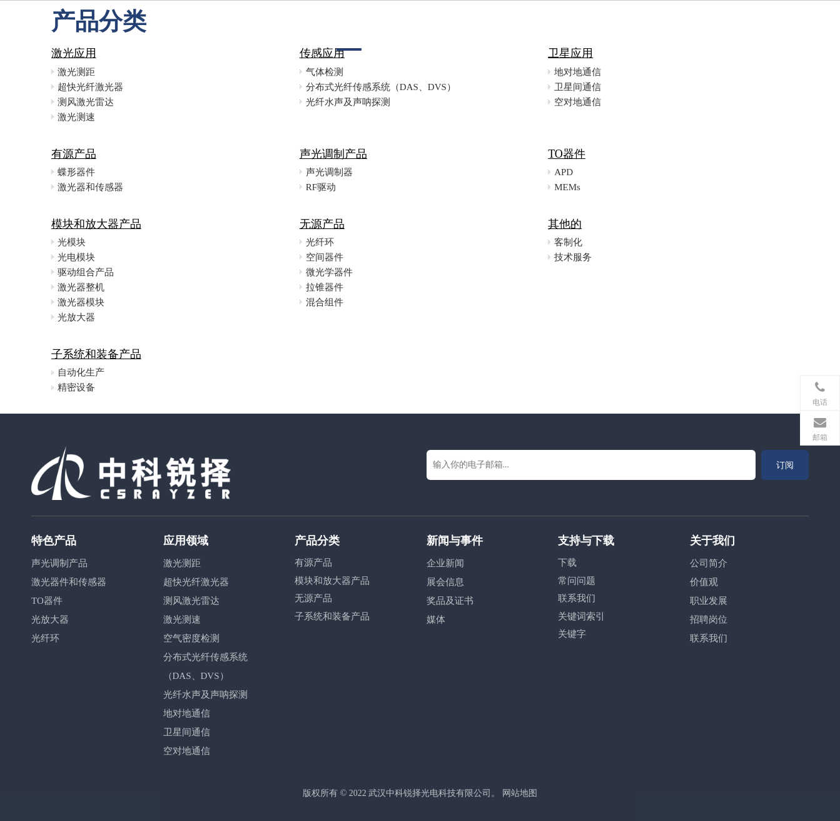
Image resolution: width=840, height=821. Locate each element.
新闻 (465, 25)
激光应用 (73, 53)
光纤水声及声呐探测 (348, 102)
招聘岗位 (708, 619)
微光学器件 (329, 272)
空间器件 (324, 257)
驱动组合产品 (86, 272)
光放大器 (76, 317)
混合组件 (324, 302)
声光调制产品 (333, 154)
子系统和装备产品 (96, 354)
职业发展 (514, 25)
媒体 (436, 619)
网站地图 (519, 793)
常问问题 (576, 581)
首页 (349, 25)
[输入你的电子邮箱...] (591, 465)
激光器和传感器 (90, 187)
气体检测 (324, 72)
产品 (388, 25)
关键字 (572, 634)
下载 (567, 563)
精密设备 (76, 387)
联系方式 (632, 25)
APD (563, 172)
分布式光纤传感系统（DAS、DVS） (381, 87)
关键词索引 (581, 616)
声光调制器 (329, 172)
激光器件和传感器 (68, 582)
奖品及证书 (450, 601)
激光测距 (76, 72)
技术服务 (573, 257)
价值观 (704, 582)
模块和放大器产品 (96, 224)
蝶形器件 (76, 172)
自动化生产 (81, 372)
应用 (427, 25)
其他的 (565, 224)
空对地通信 (577, 102)
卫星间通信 (577, 87)
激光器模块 (81, 302)
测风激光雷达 (86, 102)
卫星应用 (570, 53)
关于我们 (573, 25)
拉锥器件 (324, 287)
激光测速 (76, 117)
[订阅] (785, 465)
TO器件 (566, 154)
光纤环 (320, 242)
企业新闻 (445, 563)
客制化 (568, 242)
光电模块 (76, 257)
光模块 (72, 242)
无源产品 (322, 224)
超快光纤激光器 (90, 87)
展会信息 (445, 582)
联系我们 (576, 598)
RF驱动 (321, 187)
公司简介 (708, 563)
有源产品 (73, 154)
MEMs (567, 187)
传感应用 (322, 53)
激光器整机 (81, 287)
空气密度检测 (191, 638)
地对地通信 (577, 72)
